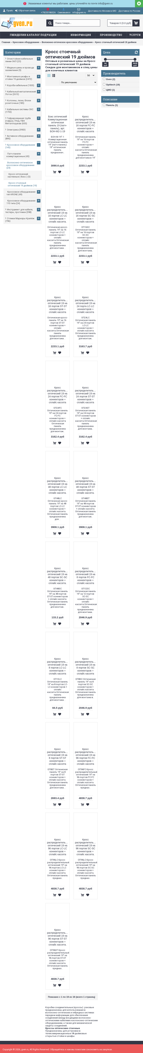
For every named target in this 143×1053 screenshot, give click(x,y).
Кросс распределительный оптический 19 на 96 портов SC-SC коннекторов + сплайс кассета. (86, 847)
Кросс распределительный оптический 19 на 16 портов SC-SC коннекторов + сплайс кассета (86, 214)
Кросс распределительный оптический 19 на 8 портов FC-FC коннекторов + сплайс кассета (86, 576)
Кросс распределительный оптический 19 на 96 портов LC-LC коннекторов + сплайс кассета (58, 847)
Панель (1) (110, 105)
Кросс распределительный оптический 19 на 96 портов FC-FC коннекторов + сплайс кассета (86, 756)
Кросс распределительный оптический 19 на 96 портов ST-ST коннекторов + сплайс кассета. (58, 937)
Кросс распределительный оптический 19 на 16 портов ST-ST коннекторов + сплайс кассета (58, 304)
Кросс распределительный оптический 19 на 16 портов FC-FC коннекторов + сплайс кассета (86, 124)
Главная (6, 42)
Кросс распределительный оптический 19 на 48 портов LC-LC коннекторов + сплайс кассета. (58, 485)
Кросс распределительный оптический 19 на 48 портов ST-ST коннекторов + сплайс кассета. (86, 485)
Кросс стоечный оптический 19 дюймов (115, 42)
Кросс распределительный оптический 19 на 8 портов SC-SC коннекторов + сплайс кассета (86, 666)
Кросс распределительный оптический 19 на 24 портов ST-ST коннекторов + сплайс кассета (86, 395)
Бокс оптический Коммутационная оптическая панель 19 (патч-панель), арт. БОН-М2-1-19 (57, 124)
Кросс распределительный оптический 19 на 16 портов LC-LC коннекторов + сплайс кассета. (58, 214)
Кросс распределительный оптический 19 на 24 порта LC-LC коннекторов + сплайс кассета (86, 304)
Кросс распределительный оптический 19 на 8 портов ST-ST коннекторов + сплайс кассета (58, 756)
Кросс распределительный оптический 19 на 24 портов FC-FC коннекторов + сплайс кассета (58, 395)
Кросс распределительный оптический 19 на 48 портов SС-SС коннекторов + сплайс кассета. (58, 576)
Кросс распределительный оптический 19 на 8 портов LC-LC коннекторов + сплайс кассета (58, 666)
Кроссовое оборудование (26, 42)
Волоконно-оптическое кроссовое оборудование (67, 42)
